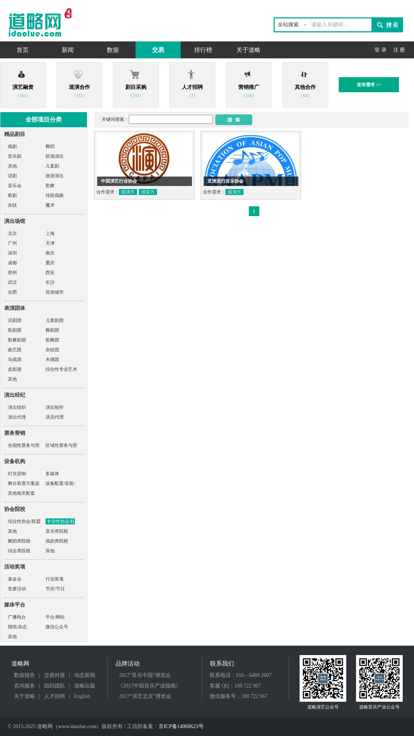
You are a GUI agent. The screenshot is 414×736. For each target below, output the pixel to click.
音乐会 (14, 185)
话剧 (12, 175)
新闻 (68, 50)
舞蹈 (50, 146)
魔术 (50, 205)
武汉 (12, 282)
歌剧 (12, 195)
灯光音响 (17, 473)
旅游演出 (55, 175)
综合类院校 (19, 550)
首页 (23, 50)
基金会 (14, 579)
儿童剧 (52, 166)
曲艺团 (14, 349)
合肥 (12, 292)
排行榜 (203, 50)
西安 (50, 272)
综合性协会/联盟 (24, 521)
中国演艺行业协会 (119, 181)
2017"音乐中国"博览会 (145, 675)
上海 (50, 233)
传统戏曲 (55, 195)
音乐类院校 (57, 531)
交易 (158, 50)
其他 (12, 166)
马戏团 (14, 359)
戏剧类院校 (57, 541)
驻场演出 (55, 156)
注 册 (399, 50)
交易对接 (54, 675)
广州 (12, 243)
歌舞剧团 (17, 340)
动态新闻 (84, 675)
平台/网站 (55, 617)
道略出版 (84, 686)
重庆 (50, 262)
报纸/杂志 (17, 626)
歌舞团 (52, 340)
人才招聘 (54, 696)
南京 (50, 253)
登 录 (380, 50)
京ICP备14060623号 (181, 726)
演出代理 (17, 417)
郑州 (12, 272)
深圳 (12, 253)
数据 (113, 50)
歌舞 (50, 185)
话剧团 (14, 320)
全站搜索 (288, 24)
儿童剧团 (55, 320)
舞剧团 (52, 330)
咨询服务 (24, 686)
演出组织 (17, 407)
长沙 (50, 282)
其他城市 (55, 292)
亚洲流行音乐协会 (225, 181)
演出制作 (55, 407)
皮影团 (14, 369)
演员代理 (55, 417)
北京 (12, 233)
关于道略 (248, 50)
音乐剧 (14, 156)
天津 (50, 243)
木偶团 (52, 359)
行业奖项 (55, 579)
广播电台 (17, 617)
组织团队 (54, 686)
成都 (12, 262)
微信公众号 (57, 626)
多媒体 (52, 473)
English (82, 696)
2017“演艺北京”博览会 (145, 696)
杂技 (12, 205)
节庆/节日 (55, 588)
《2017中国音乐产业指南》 (149, 686)
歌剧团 (14, 330)
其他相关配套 (21, 493)
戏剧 (12, 146)
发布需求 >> (369, 84)
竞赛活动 (17, 588)
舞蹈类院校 (19, 541)
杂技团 (52, 349)
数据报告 (24, 675)
